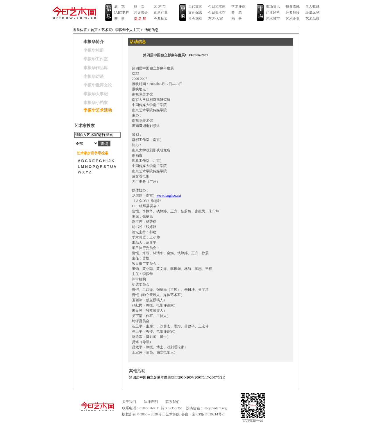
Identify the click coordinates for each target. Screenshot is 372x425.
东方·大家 (215, 19)
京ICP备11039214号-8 (208, 414)
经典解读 (293, 12)
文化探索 (195, 12)
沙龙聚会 (141, 12)
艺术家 (106, 30)
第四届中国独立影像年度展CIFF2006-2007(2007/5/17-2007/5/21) (177, 377)
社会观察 (195, 19)
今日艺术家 (217, 6)
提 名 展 (140, 19)
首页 (94, 30)
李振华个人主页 (127, 30)
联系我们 (173, 402)
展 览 (119, 6)
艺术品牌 (312, 19)
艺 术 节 (160, 6)
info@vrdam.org (215, 408)
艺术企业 (293, 19)
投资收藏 (293, 6)
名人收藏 (312, 6)
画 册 (236, 19)
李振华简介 (93, 42)
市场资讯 (273, 6)
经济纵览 (312, 12)
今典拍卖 (161, 19)
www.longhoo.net (168, 195)
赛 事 (119, 19)
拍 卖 (139, 6)
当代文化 (195, 6)
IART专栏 (121, 12)
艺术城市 (273, 19)
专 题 (236, 12)
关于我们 (129, 402)
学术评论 (238, 6)
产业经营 (273, 12)
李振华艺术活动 (97, 110)
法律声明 (151, 402)
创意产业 (161, 12)
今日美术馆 (217, 12)
